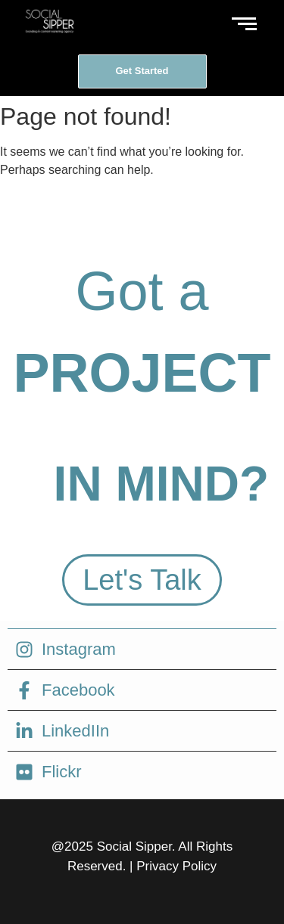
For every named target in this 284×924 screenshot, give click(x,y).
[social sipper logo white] (49, 21)
